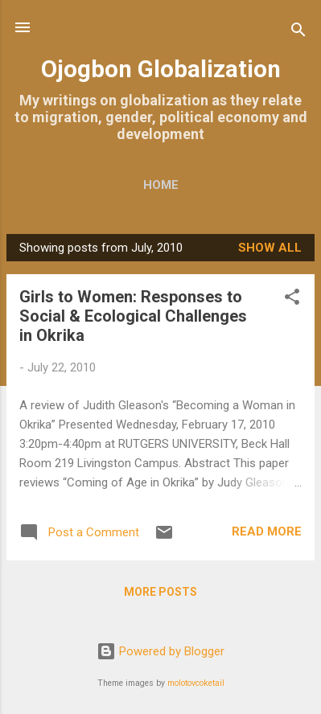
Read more (267, 531)
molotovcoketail (195, 683)
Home (161, 185)
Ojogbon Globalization (161, 69)
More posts (160, 591)
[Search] (298, 32)
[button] (292, 299)
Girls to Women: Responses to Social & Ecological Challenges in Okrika (133, 316)
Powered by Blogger (160, 651)
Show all (270, 247)
